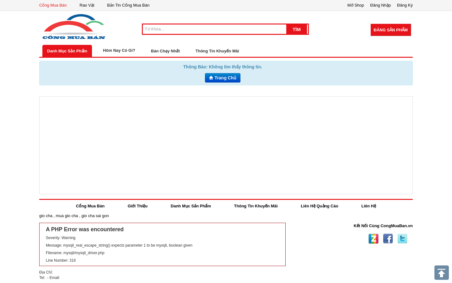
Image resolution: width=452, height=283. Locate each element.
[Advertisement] (226, 145)
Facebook (388, 239)
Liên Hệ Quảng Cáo (319, 206)
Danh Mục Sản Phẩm (67, 51)
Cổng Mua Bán (53, 5)
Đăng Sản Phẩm (391, 30)
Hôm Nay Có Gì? (119, 50)
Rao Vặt (87, 5)
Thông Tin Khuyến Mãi (217, 51)
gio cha (45, 215)
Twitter (402, 239)
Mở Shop (355, 5)
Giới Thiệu (138, 206)
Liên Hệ (368, 206)
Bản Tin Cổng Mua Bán (128, 5)
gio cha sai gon (95, 215)
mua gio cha (67, 215)
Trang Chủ (223, 77)
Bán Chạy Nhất (165, 51)
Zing (374, 239)
